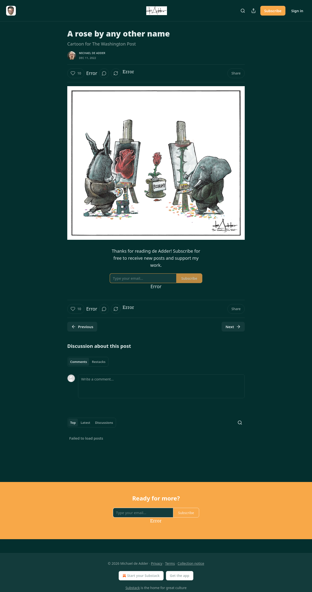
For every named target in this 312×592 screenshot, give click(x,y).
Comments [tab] (78, 362)
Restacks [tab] (99, 362)
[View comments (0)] (104, 73)
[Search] (243, 11)
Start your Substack (140, 575)
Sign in (297, 10)
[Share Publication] (253, 11)
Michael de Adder (92, 53)
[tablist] (87, 362)
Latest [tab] (85, 422)
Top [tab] (73, 422)
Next (233, 326)
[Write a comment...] (161, 386)
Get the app (179, 575)
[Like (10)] (75, 73)
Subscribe (273, 10)
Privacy (156, 563)
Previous (82, 326)
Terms (170, 563)
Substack (133, 587)
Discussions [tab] (104, 422)
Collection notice (191, 563)
